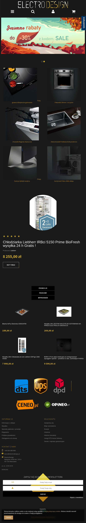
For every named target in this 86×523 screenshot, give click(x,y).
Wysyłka (4, 426)
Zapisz (43, 494)
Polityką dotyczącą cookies (52, 511)
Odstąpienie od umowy (9, 438)
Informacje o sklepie (8, 423)
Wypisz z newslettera (76, 497)
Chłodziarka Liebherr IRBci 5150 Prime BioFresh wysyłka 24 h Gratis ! (41, 243)
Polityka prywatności (8, 435)
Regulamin (5, 432)
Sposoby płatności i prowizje (11, 429)
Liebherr (13, 250)
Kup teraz (11, 265)
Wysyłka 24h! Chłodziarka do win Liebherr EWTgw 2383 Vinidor (21, 358)
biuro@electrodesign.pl (12, 454)
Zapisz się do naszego (43, 477)
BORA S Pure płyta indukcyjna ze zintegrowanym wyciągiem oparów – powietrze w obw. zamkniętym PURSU (64, 358)
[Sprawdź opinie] (83, 23)
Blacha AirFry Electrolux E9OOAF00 (14, 324)
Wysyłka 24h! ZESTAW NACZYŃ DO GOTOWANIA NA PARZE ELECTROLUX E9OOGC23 (62, 324)
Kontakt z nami (9, 446)
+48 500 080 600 (10, 450)
